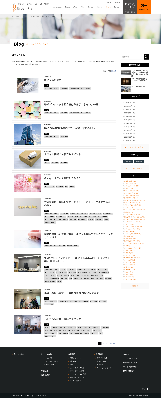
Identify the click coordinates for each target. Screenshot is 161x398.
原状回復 (69, 245)
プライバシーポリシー (20, 395)
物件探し (72, 186)
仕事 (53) (139, 226)
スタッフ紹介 (102, 361)
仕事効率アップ (82, 219)
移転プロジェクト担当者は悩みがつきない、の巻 (71, 104)
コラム (46, 243)
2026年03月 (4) (129, 102)
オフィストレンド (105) (131, 195)
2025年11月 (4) (129, 116)
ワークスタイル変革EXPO (52, 278)
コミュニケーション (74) (132, 214)
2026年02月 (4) (129, 106)
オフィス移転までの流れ (51, 361)
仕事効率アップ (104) (131, 198)
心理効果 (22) (128, 253)
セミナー (59, 275)
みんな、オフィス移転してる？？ (62, 178)
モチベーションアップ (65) (132, 222)
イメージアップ (71, 269)
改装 (71, 219)
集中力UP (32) (128, 236)
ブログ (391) (128, 161)
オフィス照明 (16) (130, 260)
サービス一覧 (47, 358)
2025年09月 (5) (129, 123)
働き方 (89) (141, 210)
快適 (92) (138, 205)
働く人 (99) (127, 200)
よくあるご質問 (48, 364)
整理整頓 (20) (128, 257)
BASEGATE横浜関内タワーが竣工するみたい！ (70, 128)
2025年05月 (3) (129, 137)
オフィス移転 (64, 88)
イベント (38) (128, 234)
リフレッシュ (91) (130, 210)
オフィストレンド (49, 186)
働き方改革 (108, 278)
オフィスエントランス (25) (132, 248)
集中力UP (91, 219)
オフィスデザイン (49, 216)
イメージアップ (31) (130, 238)
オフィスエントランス (95, 213)
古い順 (113, 71)
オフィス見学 (48, 219)
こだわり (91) (128, 207)
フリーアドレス (75, 275)
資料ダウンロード (130, 362)
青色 (101, 333)
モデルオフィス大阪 (77, 377)
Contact (116, 7)
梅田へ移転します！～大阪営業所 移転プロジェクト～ (74, 293)
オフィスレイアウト (73, 216)
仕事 (75, 219)
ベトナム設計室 (75, 381)
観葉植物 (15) (128, 267)
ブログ (46, 85)
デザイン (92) (128, 205)
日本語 (109, 2)
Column (108, 7)
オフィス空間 (92, 272)
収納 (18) (138, 257)
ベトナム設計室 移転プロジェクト (63, 319)
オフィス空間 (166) (130, 183)
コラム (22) (139, 161)
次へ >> (112, 344)
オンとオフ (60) (129, 226)
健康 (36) (138, 234)
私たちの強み (19, 354)
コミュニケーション (50, 275)
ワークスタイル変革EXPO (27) (134, 243)
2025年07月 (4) (129, 130)
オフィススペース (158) (131, 186)
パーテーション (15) (130, 269)
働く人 (59, 281)
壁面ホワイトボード (50, 222)
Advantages (58, 7)
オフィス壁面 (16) (130, 265)
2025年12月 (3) (129, 113)
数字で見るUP (102, 358)
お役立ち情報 (48, 88)
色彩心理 (86, 333)
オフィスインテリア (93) (132, 202)
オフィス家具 (92, 216)
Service (67, 7)
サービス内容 (46, 354)
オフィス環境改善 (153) (131, 190)
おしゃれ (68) (128, 219)
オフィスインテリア (82, 213)
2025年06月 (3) (129, 134)
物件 (66, 186)
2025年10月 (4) (129, 120)
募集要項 (100, 364)
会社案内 (71, 354)
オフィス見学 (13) (130, 274)
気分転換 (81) (128, 212)
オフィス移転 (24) (130, 250)
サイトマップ (41, 395)
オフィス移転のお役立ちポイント (62, 154)
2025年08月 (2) (129, 127)
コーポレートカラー (103, 272)
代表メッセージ (75, 358)
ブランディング (85, 275)
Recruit (100, 7)
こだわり (56, 213)
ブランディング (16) (130, 262)
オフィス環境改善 (74, 88)
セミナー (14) (128, 272)
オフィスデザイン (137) (131, 193)
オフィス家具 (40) (130, 231)
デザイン (65, 219)
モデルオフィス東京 (77, 368)
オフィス (56, 88)
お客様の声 (45, 375)
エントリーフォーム (104, 368)
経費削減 (65, 333)
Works (75, 7)
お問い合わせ (128, 371)
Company (91, 7)
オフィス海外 (57, 330)
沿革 (71, 364)
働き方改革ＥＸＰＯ (50, 281)
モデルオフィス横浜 (77, 371)
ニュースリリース (130, 358)
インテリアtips (65, 213)
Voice (82, 7)
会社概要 (73, 361)
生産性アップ (99, 219)
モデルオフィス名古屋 (78, 374)
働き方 (106, 219)
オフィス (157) (128, 188)
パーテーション (49, 304)
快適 (62, 278)
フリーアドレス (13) (130, 279)
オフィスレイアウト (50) (132, 229)
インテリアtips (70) (138, 217)
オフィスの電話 (52, 80)
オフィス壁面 (57, 219)
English (117, 2)
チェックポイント (85, 88)
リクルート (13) (129, 277)
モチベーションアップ (97, 275)
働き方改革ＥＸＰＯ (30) (132, 241)
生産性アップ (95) (139, 200)
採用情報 (99, 354)
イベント (63, 269)
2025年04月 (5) (129, 140)
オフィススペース (108, 213)
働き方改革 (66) (140, 219)
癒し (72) (127, 217)
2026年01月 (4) (129, 109)
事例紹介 (44, 371)
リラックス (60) (129, 224)
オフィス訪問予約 (130, 367)
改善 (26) (127, 245)
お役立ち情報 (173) (130, 181)
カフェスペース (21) (130, 255)
